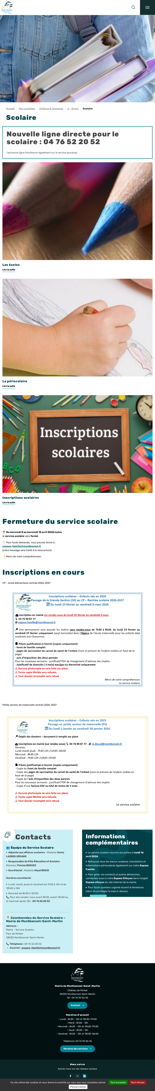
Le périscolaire (14, 381)
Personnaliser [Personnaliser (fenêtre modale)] (78, 1086)
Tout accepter (118, 1082)
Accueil (10, 108)
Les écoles (11, 265)
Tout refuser (138, 1082)
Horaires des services (75, 1048)
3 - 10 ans (73, 108)
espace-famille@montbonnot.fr (41, 947)
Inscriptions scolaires (20, 497)
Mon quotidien (27, 108)
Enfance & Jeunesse (51, 108)
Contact (75, 1005)
